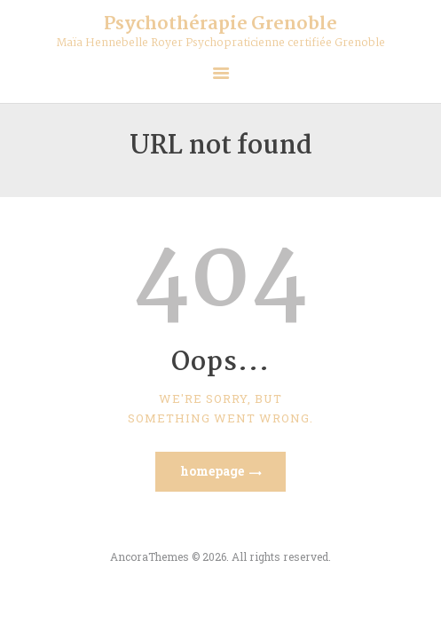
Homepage (212, 470)
